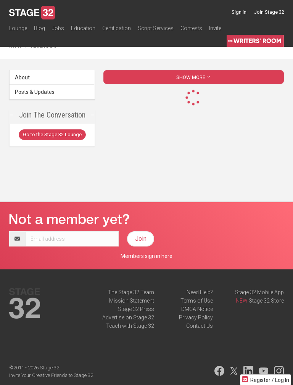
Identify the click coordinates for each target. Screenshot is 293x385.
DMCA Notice (197, 309)
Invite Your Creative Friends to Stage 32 (51, 375)
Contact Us (199, 326)
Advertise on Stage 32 (128, 317)
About (22, 77)
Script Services (156, 28)
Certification (116, 28)
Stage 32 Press (136, 309)
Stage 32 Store (266, 301)
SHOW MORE (193, 77)
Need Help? (200, 292)
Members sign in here (146, 256)
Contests (191, 28)
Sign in (239, 12)
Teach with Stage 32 (130, 326)
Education (83, 28)
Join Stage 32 (269, 12)
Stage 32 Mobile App (259, 292)
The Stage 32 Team (131, 292)
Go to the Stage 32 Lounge (52, 134)
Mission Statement (131, 301)
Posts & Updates (35, 92)
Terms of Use (196, 301)
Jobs (58, 28)
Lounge (18, 28)
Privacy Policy (196, 317)
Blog (39, 28)
